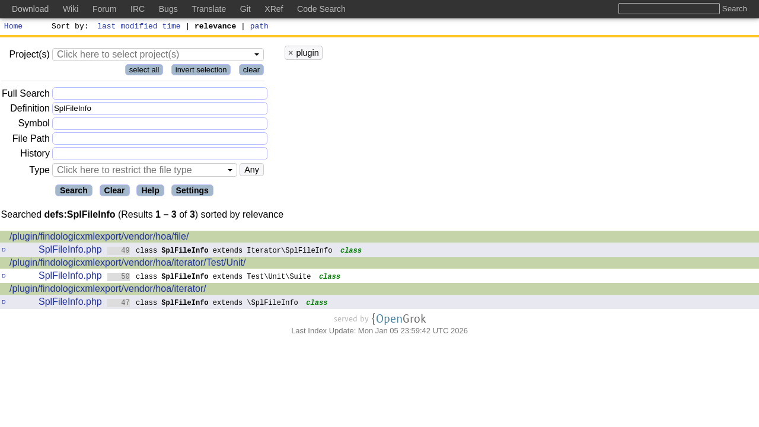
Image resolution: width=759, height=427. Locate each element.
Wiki (70, 9)
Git (245, 9)
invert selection (201, 71)
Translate (209, 9)
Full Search (26, 95)
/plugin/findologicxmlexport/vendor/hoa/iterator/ (107, 290)
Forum (104, 9)
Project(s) (29, 56)
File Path (31, 140)
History (35, 155)
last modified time (139, 27)
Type (39, 172)
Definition (30, 110)
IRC (137, 9)
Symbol (34, 125)
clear (251, 71)
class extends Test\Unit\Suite (209, 278)
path (259, 27)
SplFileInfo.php (70, 251)
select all (144, 71)
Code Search (321, 9)
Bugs (168, 9)
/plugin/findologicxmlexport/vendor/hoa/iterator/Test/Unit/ (127, 264)
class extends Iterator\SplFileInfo (220, 252)
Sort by (68, 27)
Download (30, 9)
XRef (273, 9)
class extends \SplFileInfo (203, 304)
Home (13, 27)
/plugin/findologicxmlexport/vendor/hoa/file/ (99, 238)
